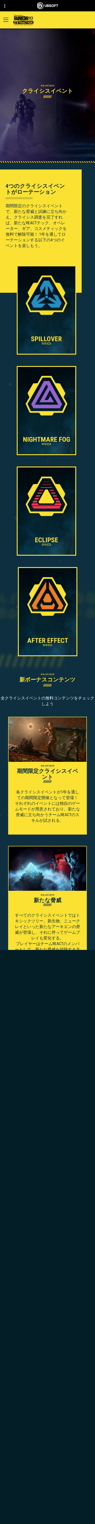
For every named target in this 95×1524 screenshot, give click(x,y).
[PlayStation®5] (47, 1304)
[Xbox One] (47, 1299)
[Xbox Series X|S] (47, 1293)
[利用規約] (47, 1513)
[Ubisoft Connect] (47, 1466)
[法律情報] (47, 1521)
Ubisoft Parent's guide (69, 1358)
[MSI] (47, 1338)
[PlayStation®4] (47, 1309)
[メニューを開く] (5, 20)
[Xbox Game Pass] (47, 1288)
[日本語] (47, 1420)
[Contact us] (47, 1498)
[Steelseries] (47, 1343)
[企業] (47, 1473)
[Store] (47, 1459)
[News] (47, 1480)
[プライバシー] (47, 1506)
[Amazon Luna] (47, 1319)
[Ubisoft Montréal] (47, 1270)
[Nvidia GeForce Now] (47, 1348)
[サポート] (47, 1487)
